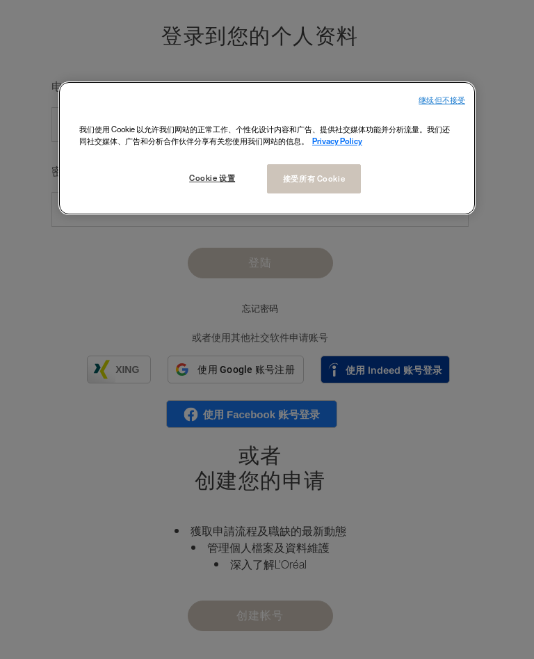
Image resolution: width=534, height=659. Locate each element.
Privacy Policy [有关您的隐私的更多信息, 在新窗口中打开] (337, 141)
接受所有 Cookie (314, 178)
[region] (267, 148)
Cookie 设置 (212, 178)
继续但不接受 (442, 100)
